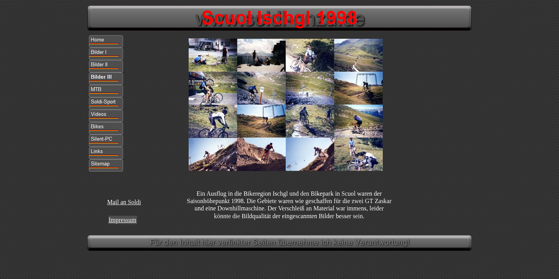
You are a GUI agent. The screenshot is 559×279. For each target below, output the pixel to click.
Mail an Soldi (124, 202)
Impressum (122, 220)
